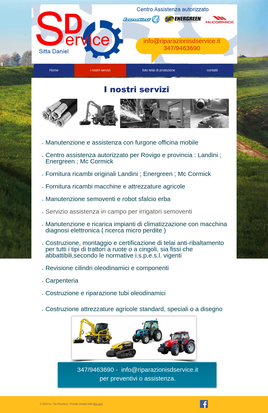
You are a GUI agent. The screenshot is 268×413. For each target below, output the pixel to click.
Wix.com (98, 404)
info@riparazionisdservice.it (181, 40)
